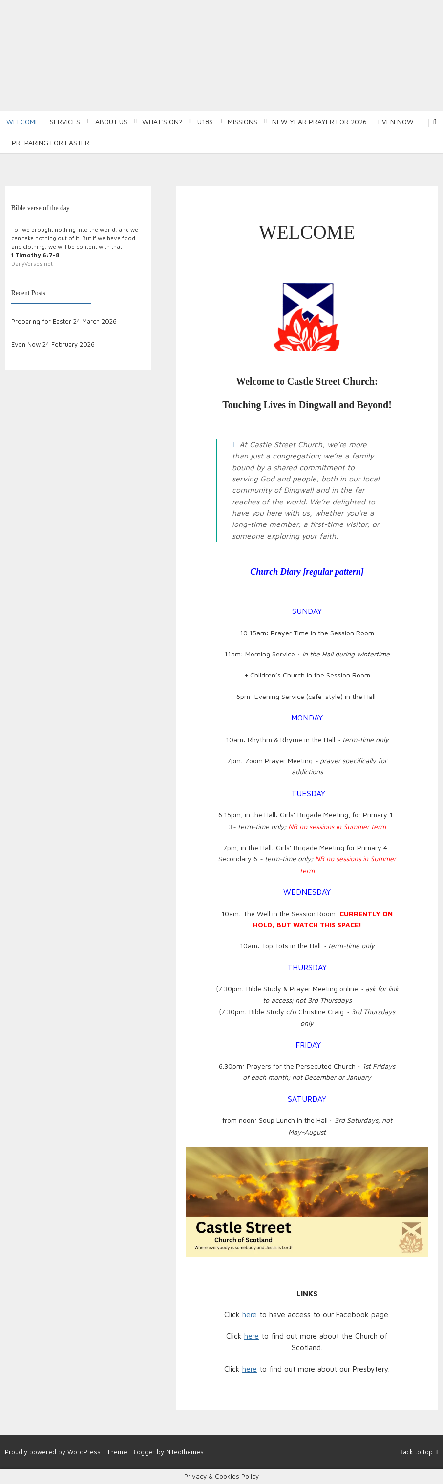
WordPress (84, 1452)
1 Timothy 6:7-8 (35, 255)
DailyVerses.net (32, 263)
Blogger (143, 1452)
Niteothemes (185, 1452)
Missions (242, 121)
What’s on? (162, 121)
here (249, 1314)
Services (65, 121)
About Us (111, 121)
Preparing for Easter (50, 142)
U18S (205, 121)
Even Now (396, 121)
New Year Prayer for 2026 (319, 121)
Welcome (22, 121)
